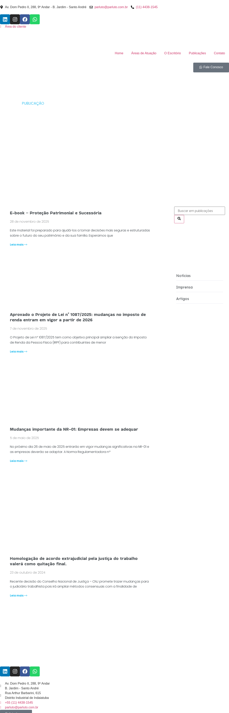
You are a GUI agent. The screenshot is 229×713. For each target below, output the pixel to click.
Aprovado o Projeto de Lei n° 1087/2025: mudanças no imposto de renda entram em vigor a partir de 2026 (78, 317)
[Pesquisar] (179, 219)
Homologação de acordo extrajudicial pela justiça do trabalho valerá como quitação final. (74, 561)
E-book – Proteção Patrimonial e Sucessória (55, 213)
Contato (219, 53)
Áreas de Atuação (143, 53)
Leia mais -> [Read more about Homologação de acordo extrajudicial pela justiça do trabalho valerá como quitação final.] (18, 595)
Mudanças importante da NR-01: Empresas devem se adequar (74, 429)
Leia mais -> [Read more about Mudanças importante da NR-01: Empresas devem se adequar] (18, 461)
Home (119, 53)
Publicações (197, 53)
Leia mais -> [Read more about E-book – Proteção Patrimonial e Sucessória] (18, 245)
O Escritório (172, 53)
